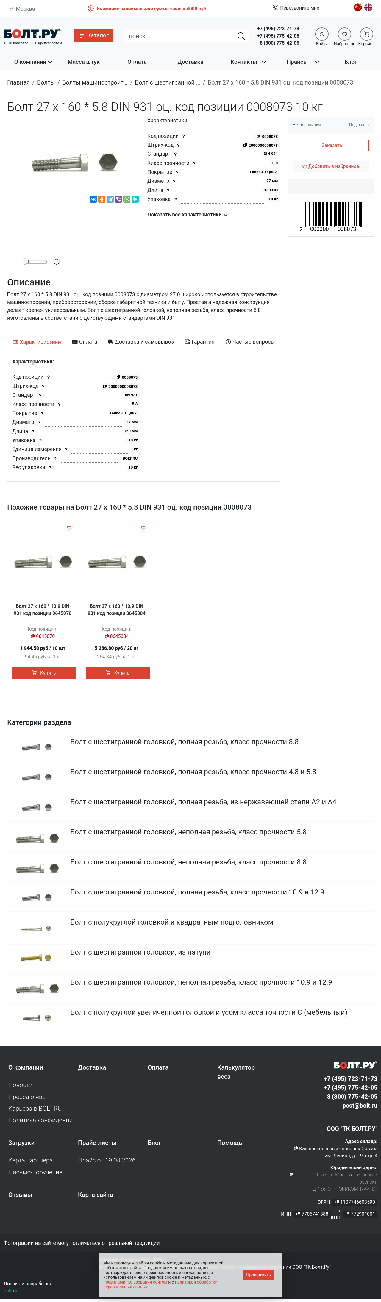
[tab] (37, 342)
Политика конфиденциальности (40, 1122)
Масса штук (84, 61)
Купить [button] (44, 673)
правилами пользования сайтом (135, 1282)
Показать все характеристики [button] (187, 215)
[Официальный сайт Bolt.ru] (32, 33)
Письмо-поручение (35, 1174)
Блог (350, 61)
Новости (20, 1087)
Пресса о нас (27, 1099)
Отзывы (20, 1197)
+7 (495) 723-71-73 (278, 29)
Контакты (244, 61)
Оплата (137, 61)
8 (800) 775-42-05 (279, 43)
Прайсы (297, 61)
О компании (30, 61)
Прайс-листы (97, 1145)
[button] (93, 35)
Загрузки (21, 1145)
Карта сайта (95, 1197)
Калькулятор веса (236, 1075)
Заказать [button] (332, 145)
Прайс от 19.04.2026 (106, 1163)
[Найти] (241, 36)
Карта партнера (30, 1163)
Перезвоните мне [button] (295, 8)
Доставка (191, 61)
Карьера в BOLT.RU (35, 1111)
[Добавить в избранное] (331, 166)
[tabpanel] (143, 417)
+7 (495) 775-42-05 (278, 36)
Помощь (229, 1145)
